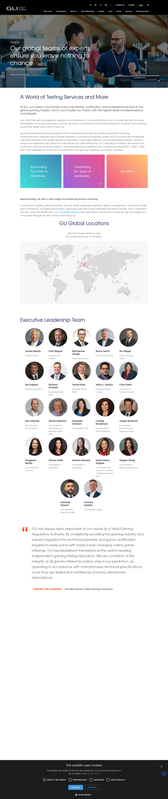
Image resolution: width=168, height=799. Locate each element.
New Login (36, 684)
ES (148, 5)
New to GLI (48, 11)
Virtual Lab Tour (148, 715)
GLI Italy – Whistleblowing (148, 721)
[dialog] (84, 779)
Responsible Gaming (52, 713)
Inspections (52, 718)
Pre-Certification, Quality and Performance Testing (38, 746)
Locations (146, 702)
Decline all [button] (92, 787)
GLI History (146, 707)
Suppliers (71, 715)
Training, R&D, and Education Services (53, 705)
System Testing (39, 707)
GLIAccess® (97, 702)
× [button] (161, 766)
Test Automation (54, 723)
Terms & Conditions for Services (53, 746)
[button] (84, 794)
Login (141, 5)
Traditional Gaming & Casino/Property (39, 713)
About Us (129, 11)
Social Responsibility (150, 711)
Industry (101, 11)
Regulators (72, 711)
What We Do (38, 702)
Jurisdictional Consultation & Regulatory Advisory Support (39, 725)
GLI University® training (67, 212)
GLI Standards (61, 11)
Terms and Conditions (150, 726)
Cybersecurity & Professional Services (54, 729)
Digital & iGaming (51, 737)
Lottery (70, 702)
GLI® (16, 8)
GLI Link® (96, 707)
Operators (72, 707)
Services (73, 11)
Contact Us (120, 5)
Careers (131, 5)
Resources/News (142, 11)
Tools (110, 11)
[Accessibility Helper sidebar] (164, 774)
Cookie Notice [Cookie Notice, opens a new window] (93, 773)
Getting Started (124, 697)
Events (119, 11)
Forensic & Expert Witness (38, 735)
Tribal (70, 720)
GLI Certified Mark (87, 11)
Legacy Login (50, 684)
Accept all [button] (75, 787)
